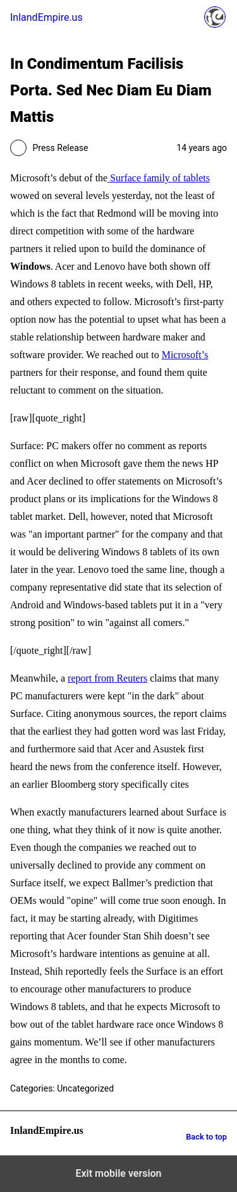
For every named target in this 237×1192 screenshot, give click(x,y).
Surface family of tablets (158, 177)
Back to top (206, 1136)
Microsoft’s (185, 354)
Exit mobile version (118, 1173)
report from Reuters (107, 678)
